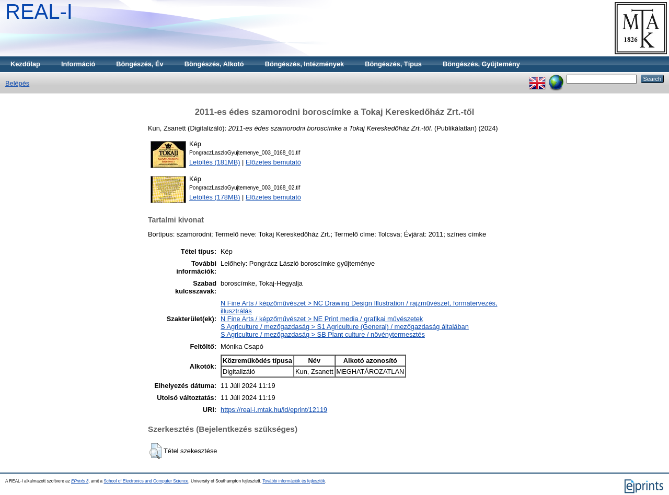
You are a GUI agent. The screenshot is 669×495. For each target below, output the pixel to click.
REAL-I (39, 11)
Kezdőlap (25, 64)
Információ (78, 64)
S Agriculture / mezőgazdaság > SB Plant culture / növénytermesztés (323, 334)
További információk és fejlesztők (293, 481)
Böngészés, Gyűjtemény (481, 64)
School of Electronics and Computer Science (145, 481)
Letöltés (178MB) (214, 197)
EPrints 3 (79, 481)
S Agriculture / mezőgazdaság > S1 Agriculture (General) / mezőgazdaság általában (345, 327)
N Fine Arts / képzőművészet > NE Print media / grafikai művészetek (322, 319)
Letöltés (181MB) (214, 162)
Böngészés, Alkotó (214, 64)
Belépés (17, 83)
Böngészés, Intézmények (304, 64)
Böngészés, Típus (393, 64)
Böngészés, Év (139, 64)
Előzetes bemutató (273, 162)
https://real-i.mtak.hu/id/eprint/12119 (274, 410)
